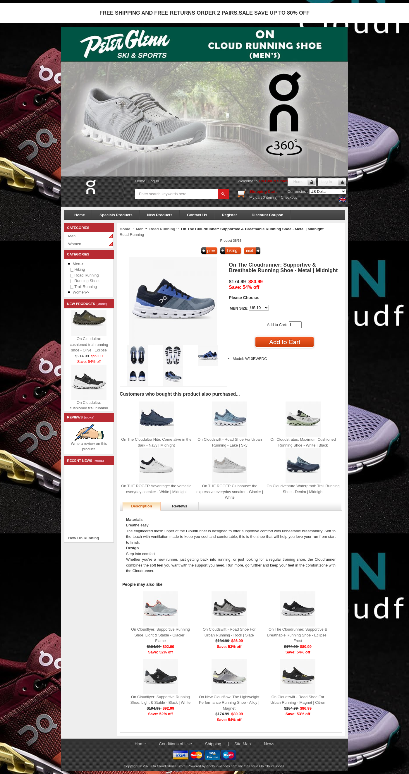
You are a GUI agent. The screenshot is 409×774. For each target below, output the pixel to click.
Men (71, 236)
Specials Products (116, 215)
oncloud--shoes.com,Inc (225, 766)
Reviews (179, 506)
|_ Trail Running (82, 286)
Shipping (213, 744)
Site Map (242, 744)
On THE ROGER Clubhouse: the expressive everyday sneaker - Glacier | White (229, 492)
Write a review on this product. (89, 444)
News (269, 744)
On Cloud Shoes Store (279, 181)
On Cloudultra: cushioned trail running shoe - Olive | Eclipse (89, 346)
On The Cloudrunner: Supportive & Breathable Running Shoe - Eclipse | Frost (297, 635)
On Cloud (251, 766)
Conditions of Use (175, 744)
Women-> (81, 292)
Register (229, 215)
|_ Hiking (76, 269)
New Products (160, 215)
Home (140, 181)
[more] (100, 304)
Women (74, 244)
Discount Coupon (267, 215)
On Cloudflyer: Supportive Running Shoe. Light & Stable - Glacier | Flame (160, 635)
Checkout (289, 197)
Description (141, 506)
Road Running (162, 229)
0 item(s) (270, 197)
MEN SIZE (239, 308)
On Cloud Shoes (271, 766)
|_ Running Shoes (84, 281)
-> (78, 264)
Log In (153, 181)
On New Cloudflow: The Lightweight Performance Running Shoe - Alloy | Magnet (229, 702)
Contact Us (197, 215)
